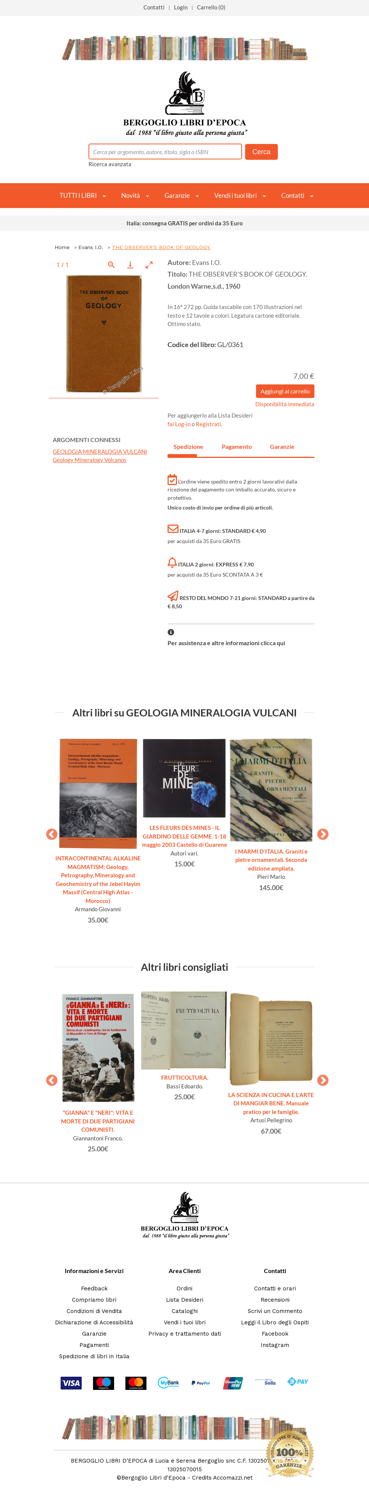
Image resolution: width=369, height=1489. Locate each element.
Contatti (154, 7)
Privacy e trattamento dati (184, 1333)
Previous (49, 832)
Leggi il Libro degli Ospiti (275, 1322)
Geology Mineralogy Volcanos (90, 459)
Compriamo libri (94, 1299)
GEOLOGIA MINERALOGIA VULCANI (100, 451)
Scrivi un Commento (275, 1311)
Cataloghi (185, 1311)
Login (181, 7)
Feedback (94, 1288)
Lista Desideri (184, 1299)
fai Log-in (180, 424)
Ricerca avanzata (109, 164)
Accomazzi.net (233, 1477)
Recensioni (275, 1299)
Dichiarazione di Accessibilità (94, 1322)
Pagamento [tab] (233, 446)
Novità (130, 195)
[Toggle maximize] (149, 265)
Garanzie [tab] (281, 446)
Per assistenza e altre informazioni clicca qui (226, 642)
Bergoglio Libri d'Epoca (153, 1477)
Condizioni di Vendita (94, 1311)
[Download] (130, 265)
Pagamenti (94, 1345)
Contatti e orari (275, 1288)
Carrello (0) (211, 7)
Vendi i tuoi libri (235, 195)
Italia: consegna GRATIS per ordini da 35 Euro (185, 223)
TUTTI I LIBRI (78, 195)
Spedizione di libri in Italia (94, 1356)
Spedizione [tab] (185, 446)
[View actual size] (111, 265)
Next (320, 832)
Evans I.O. (90, 247)
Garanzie (177, 195)
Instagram (275, 1345)
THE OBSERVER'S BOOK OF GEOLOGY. (161, 247)
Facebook (275, 1333)
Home (62, 247)
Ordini (184, 1288)
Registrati (208, 424)
